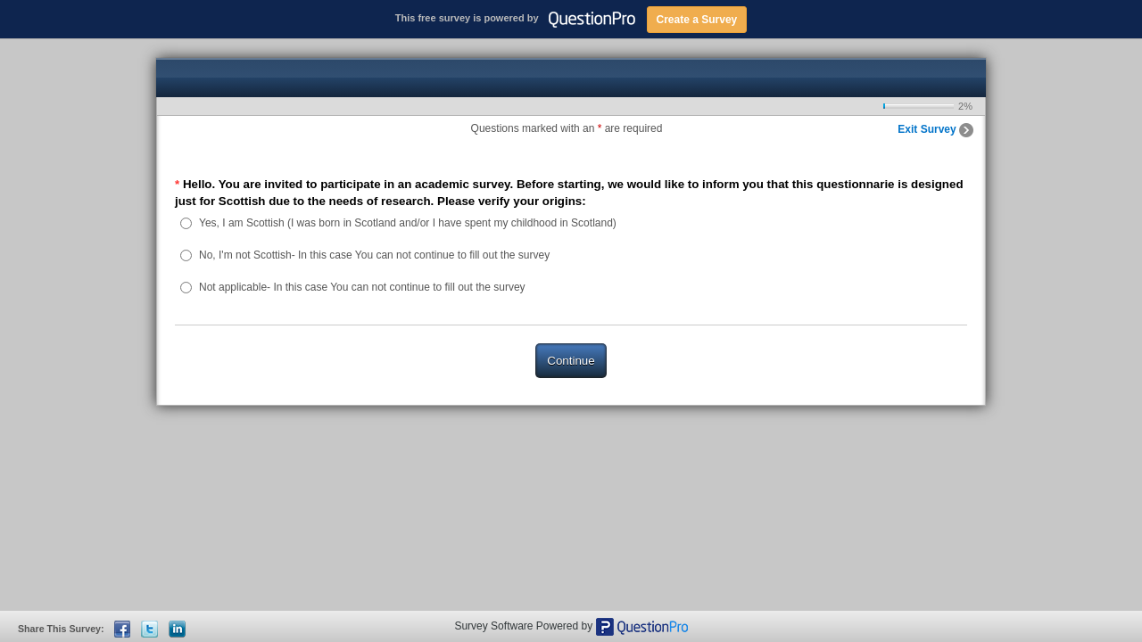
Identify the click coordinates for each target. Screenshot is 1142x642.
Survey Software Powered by (524, 626)
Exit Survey (935, 129)
